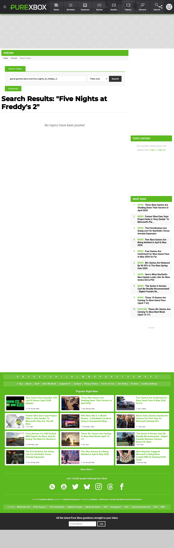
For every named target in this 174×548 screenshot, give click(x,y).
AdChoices (104, 499)
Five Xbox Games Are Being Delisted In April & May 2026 (152, 242)
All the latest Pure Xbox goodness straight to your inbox (87, 517)
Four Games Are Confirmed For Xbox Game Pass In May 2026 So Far (153, 254)
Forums (8, 52)
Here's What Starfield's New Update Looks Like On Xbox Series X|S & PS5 (154, 277)
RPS (163, 507)
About (28, 383)
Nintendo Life (23, 507)
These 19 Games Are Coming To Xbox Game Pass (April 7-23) (152, 300)
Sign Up (161, 150)
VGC (126, 507)
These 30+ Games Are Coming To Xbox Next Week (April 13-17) (154, 312)
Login (152, 150)
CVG (155, 507)
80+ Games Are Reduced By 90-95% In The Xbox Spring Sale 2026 (154, 266)
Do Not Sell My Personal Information (126, 499)
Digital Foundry (75, 507)
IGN (105, 507)
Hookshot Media (46, 499)
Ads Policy (123, 383)
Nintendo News (93, 507)
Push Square (39, 507)
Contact (77, 383)
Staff (37, 383)
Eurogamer (115, 507)
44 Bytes (94, 499)
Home (5, 58)
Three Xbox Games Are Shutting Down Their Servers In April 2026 (153, 208)
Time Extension (56, 507)
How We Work (49, 383)
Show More (87, 469)
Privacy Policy (91, 383)
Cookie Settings (149, 383)
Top (20, 383)
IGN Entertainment (71, 499)
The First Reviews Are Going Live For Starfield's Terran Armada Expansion (154, 231)
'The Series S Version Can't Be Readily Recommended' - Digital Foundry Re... (153, 289)
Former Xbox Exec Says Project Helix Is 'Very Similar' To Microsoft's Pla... (153, 219)
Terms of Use (107, 383)
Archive (135, 383)
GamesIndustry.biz (141, 507)
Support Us (65, 383)
